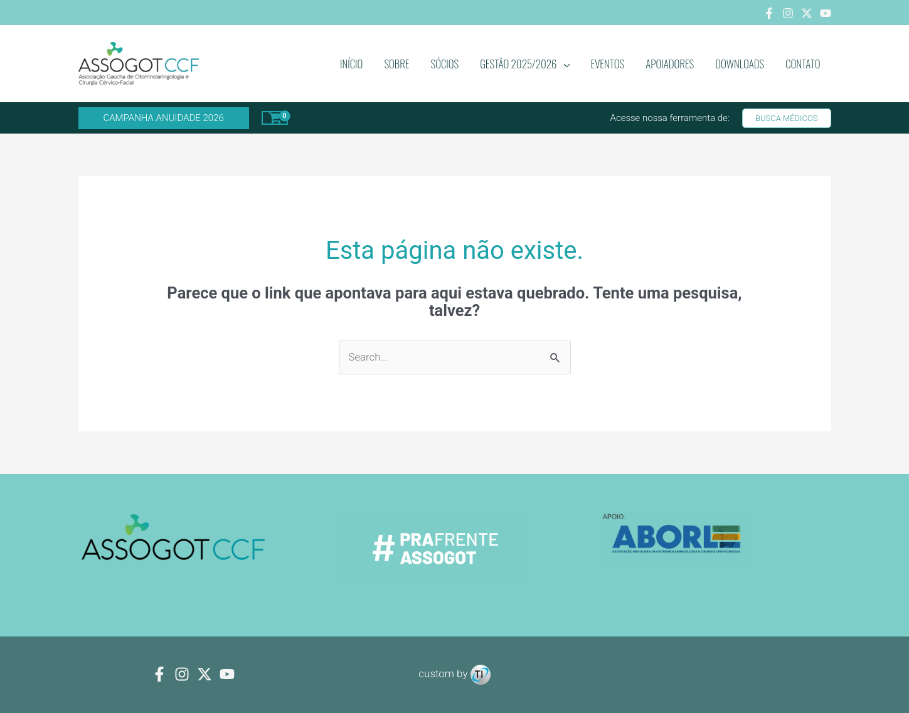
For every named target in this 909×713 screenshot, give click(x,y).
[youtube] (227, 674)
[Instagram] (788, 13)
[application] (563, 64)
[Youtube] (825, 13)
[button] (163, 118)
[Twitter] (806, 13)
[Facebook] (769, 13)
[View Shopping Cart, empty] (275, 118)
